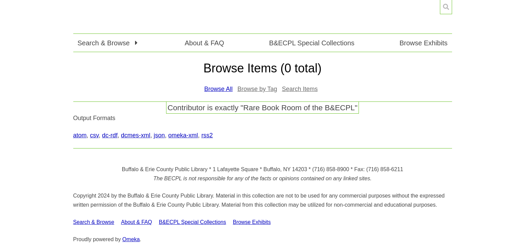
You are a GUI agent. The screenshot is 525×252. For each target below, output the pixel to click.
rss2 (207, 135)
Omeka (131, 239)
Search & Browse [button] (105, 43)
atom (80, 135)
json (159, 135)
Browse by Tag (257, 89)
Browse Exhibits (423, 43)
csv (94, 135)
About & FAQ (204, 43)
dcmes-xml (135, 135)
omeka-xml (183, 135)
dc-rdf (109, 135)
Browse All (218, 89)
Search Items (300, 89)
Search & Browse (93, 222)
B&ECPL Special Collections (312, 43)
